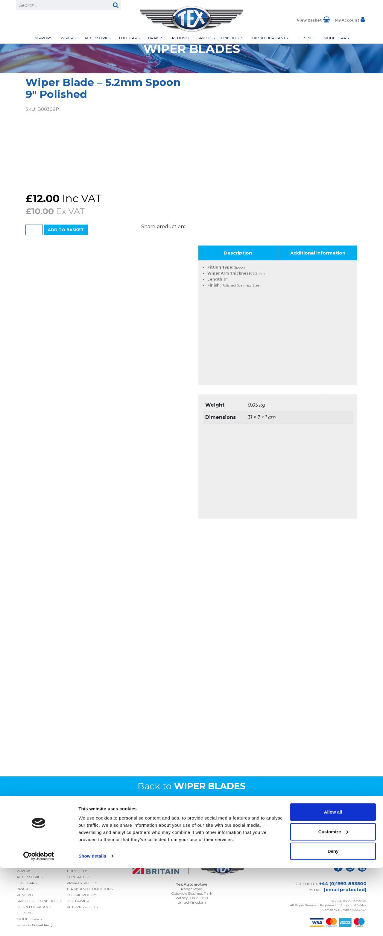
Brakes (155, 38)
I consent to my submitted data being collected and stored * (312, 824)
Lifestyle (306, 38)
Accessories (97, 38)
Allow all (333, 880)
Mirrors (43, 38)
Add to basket (66, 229)
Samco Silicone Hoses (220, 38)
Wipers (68, 38)
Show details (92, 924)
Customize (333, 899)
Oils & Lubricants (270, 38)
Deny (333, 919)
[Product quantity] (34, 230)
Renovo (180, 38)
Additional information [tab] (317, 253)
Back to (192, 786)
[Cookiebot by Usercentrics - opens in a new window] (39, 924)
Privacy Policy (327, 834)
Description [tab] (238, 253)
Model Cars (336, 38)
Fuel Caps (129, 38)
